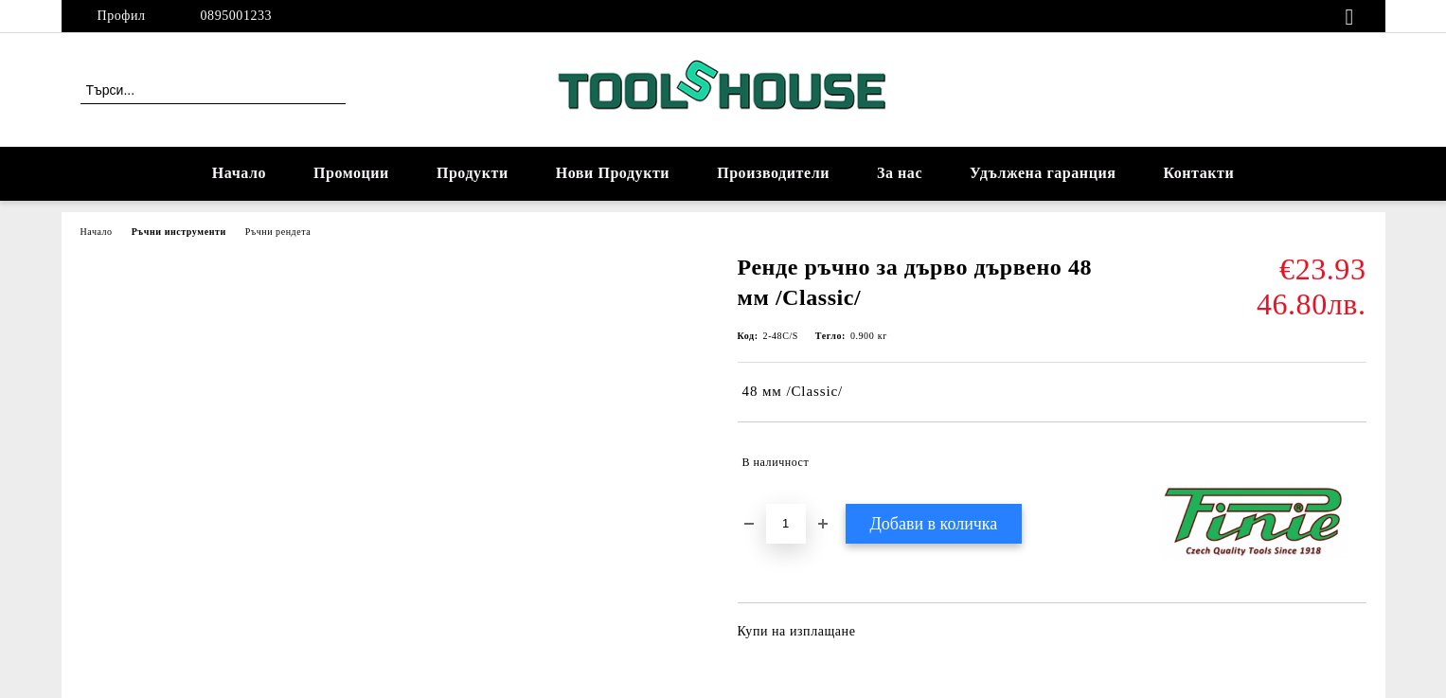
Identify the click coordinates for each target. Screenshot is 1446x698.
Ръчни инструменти (179, 231)
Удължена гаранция (1043, 173)
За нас (899, 173)
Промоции (351, 173)
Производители (773, 173)
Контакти (1198, 173)
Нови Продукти (612, 173)
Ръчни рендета (278, 231)
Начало (239, 173)
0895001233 (237, 16)
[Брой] (786, 524)
